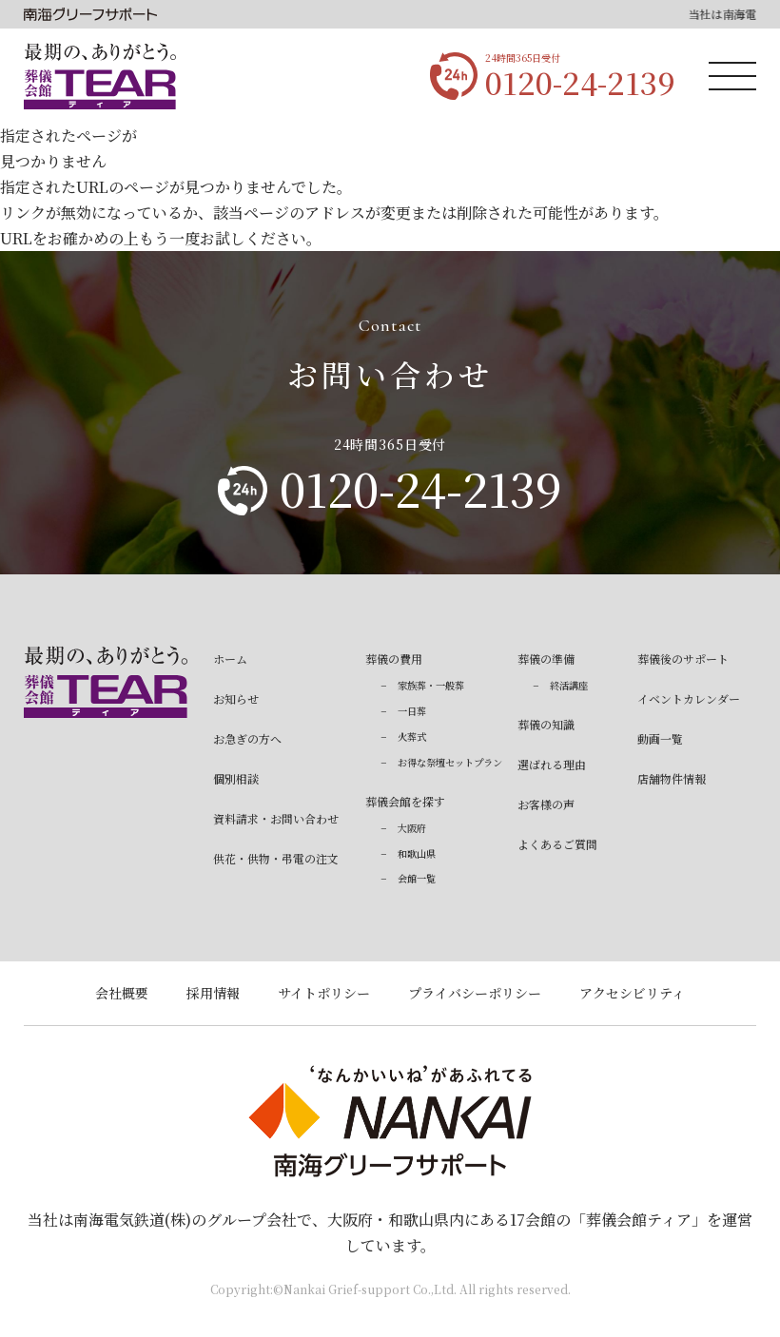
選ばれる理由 (551, 764)
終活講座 (569, 685)
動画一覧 (660, 738)
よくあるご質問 (557, 844)
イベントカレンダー (688, 698)
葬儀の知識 (546, 724)
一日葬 (412, 711)
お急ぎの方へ (247, 738)
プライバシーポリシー (474, 992)
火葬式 (412, 736)
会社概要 (121, 992)
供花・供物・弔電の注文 (276, 858)
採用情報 (213, 992)
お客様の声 (546, 804)
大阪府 (412, 828)
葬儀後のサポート (683, 658)
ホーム (230, 658)
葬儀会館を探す (405, 801)
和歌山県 (417, 853)
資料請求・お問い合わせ (276, 818)
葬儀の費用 (393, 658)
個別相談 (236, 778)
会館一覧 (417, 878)
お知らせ (236, 698)
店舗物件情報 (671, 778)
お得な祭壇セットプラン (450, 762)
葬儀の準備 (546, 658)
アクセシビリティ (632, 992)
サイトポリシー (324, 992)
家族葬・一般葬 (431, 685)
